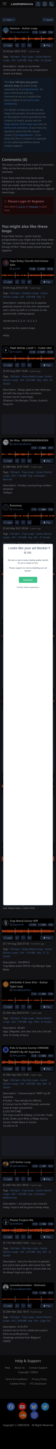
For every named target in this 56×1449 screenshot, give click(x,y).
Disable (28, 580)
